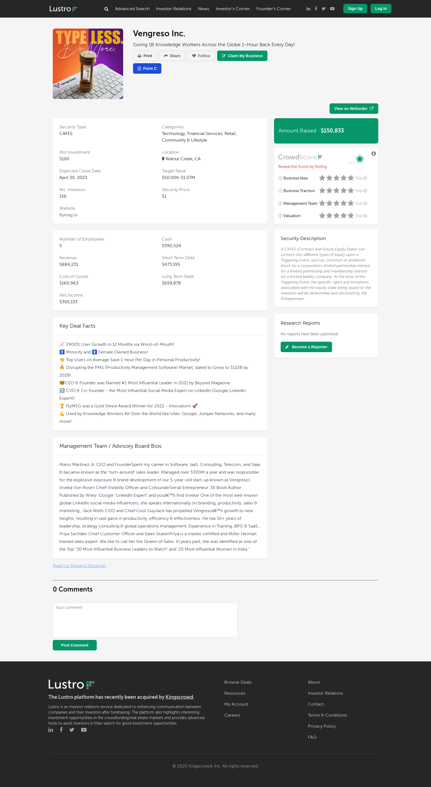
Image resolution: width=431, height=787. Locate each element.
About (314, 682)
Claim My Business (242, 56)
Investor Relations (173, 8)
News (203, 8)
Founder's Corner (273, 8)
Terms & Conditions (327, 715)
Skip (361, 178)
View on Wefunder (354, 108)
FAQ (312, 737)
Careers (232, 715)
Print (145, 56)
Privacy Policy (322, 726)
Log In (381, 8)
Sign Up (355, 8)
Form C (147, 68)
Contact (316, 704)
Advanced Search (132, 8)
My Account (236, 704)
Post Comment (75, 645)
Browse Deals (238, 682)
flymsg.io (68, 214)
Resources (234, 693)
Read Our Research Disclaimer (79, 566)
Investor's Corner (233, 8)
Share (172, 56)
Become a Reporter (306, 347)
